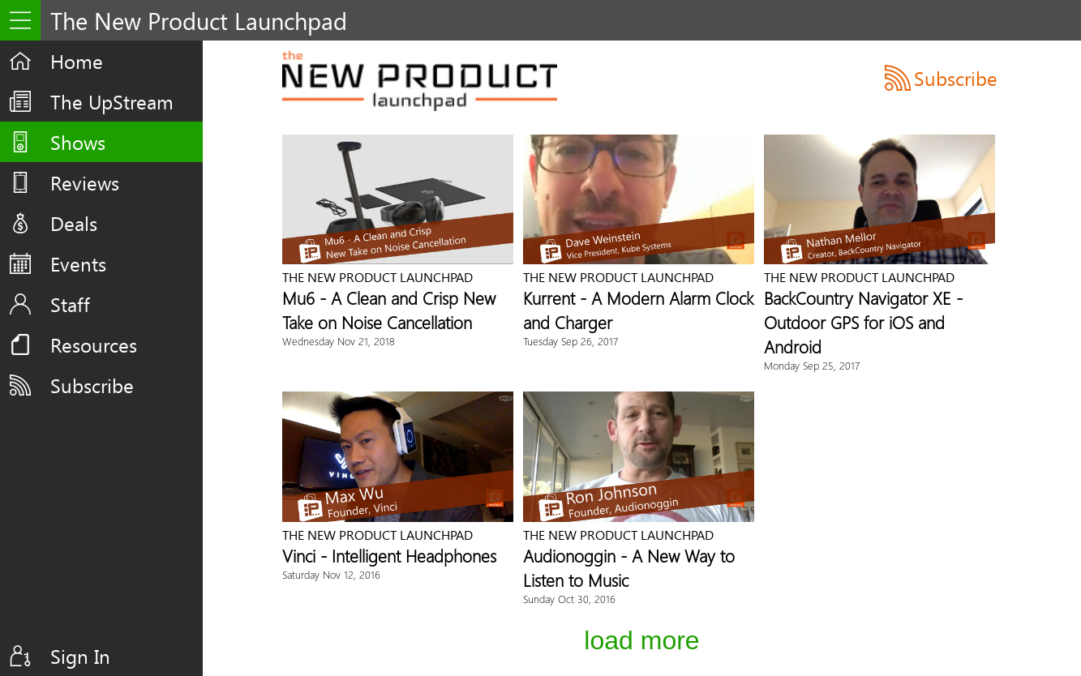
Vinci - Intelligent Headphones (389, 555)
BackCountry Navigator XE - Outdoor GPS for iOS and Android (863, 321)
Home (76, 61)
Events (78, 263)
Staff (70, 304)
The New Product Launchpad (377, 276)
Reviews (84, 182)
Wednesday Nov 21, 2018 (338, 341)
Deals (73, 223)
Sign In (80, 656)
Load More (641, 640)
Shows (77, 142)
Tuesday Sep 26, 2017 (570, 341)
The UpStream (112, 101)
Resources (93, 344)
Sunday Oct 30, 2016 (569, 598)
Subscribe (92, 385)
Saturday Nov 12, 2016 (331, 574)
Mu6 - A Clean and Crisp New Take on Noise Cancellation (388, 309)
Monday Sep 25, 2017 (812, 365)
